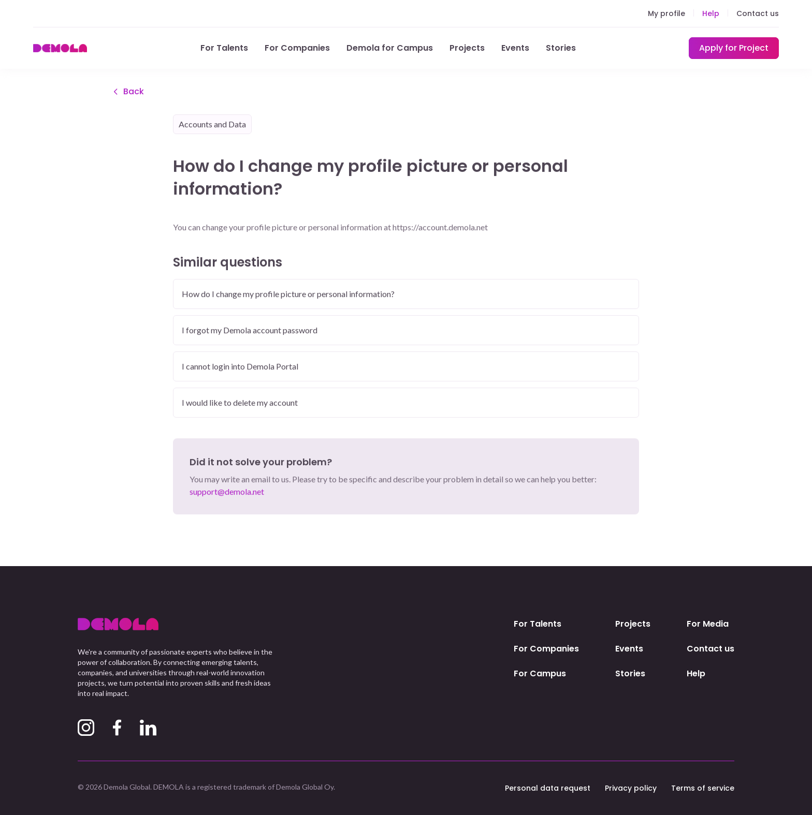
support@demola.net (227, 492)
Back (127, 92)
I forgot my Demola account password (249, 330)
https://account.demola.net (440, 227)
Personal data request (547, 788)
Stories (561, 48)
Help (710, 13)
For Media (708, 624)
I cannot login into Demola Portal (240, 367)
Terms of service (702, 788)
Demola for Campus (389, 48)
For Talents (224, 48)
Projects (467, 48)
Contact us (757, 13)
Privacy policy (631, 788)
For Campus (540, 673)
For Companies (297, 48)
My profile (666, 13)
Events (515, 48)
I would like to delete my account (240, 403)
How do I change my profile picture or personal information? (288, 294)
